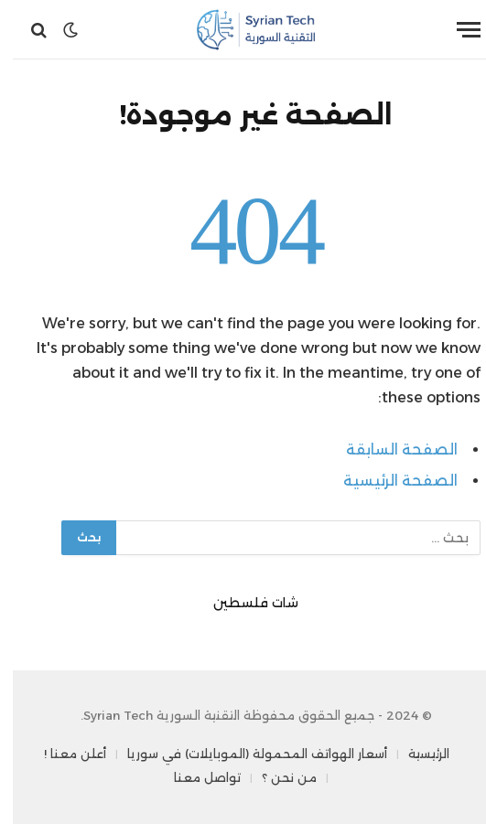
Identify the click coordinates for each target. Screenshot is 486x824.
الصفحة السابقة (389, 449)
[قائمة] (456, 29)
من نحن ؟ (276, 777)
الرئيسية (416, 753)
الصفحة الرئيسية (387, 480)
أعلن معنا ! (62, 753)
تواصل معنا (194, 777)
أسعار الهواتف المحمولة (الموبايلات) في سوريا (244, 753)
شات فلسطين (243, 602)
